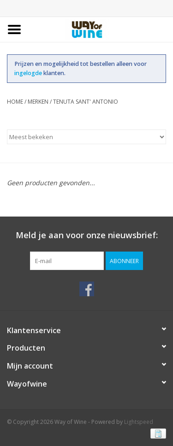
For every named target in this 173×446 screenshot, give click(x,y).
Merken (38, 102)
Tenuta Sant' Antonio (85, 102)
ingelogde (28, 73)
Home (15, 102)
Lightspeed (138, 422)
